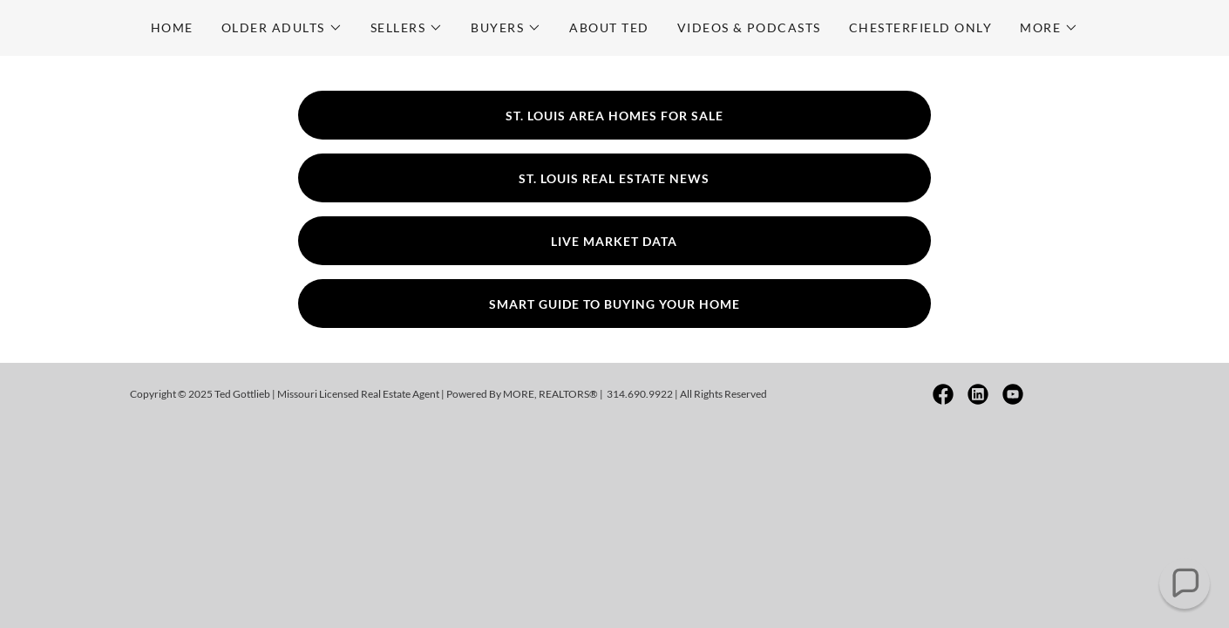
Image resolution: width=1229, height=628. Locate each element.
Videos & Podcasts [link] (749, 27)
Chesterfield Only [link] (920, 27)
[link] (943, 394)
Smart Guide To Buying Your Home (614, 304)
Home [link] (172, 27)
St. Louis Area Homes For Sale (614, 115)
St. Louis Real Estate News (614, 178)
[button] (282, 27)
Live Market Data (614, 241)
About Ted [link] (608, 27)
